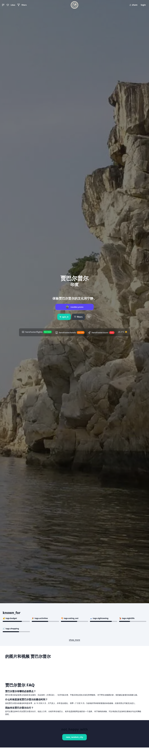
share (133, 4)
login (143, 4)
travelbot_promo (77, 307)
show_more (74, 640)
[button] (3, 5)
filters (78, 316)
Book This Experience (19, 728)
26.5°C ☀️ (123, 331)
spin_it (64, 316)
